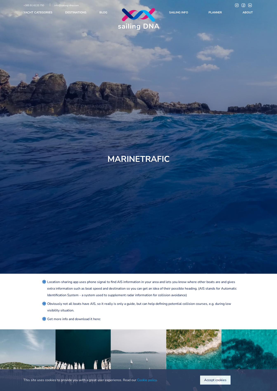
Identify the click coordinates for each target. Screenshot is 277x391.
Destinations (76, 12)
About (248, 12)
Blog (103, 12)
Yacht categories (38, 12)
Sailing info (179, 12)
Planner (216, 12)
